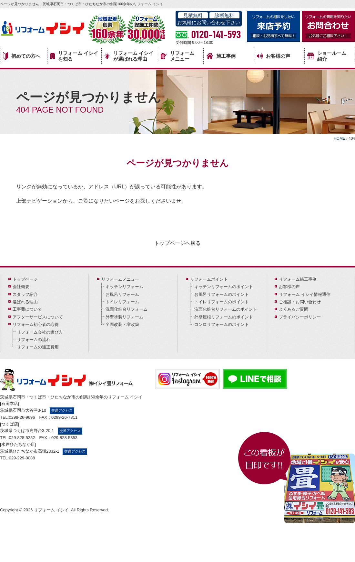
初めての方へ (21, 56)
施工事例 (221, 56)
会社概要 (21, 286)
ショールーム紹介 (326, 56)
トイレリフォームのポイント (221, 301)
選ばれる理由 (25, 301)
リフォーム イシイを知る (74, 56)
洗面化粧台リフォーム (126, 309)
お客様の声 (273, 56)
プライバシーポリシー (300, 317)
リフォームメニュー (177, 56)
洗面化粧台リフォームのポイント (225, 309)
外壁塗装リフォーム (124, 317)
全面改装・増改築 (122, 324)
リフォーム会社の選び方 (40, 332)
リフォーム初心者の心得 (36, 324)
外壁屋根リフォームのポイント (223, 317)
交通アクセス (62, 410)
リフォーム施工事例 (298, 279)
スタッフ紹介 (25, 294)
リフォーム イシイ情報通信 (304, 294)
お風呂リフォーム (122, 294)
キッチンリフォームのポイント (223, 286)
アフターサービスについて (38, 317)
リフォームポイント (209, 279)
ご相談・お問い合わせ (300, 301)
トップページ (25, 279)
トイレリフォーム (122, 301)
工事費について (27, 309)
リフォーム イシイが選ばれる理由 (128, 56)
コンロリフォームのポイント (221, 324)
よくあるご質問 (293, 309)
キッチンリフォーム (124, 286)
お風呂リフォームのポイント (221, 294)
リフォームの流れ (33, 339)
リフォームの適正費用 (38, 347)
